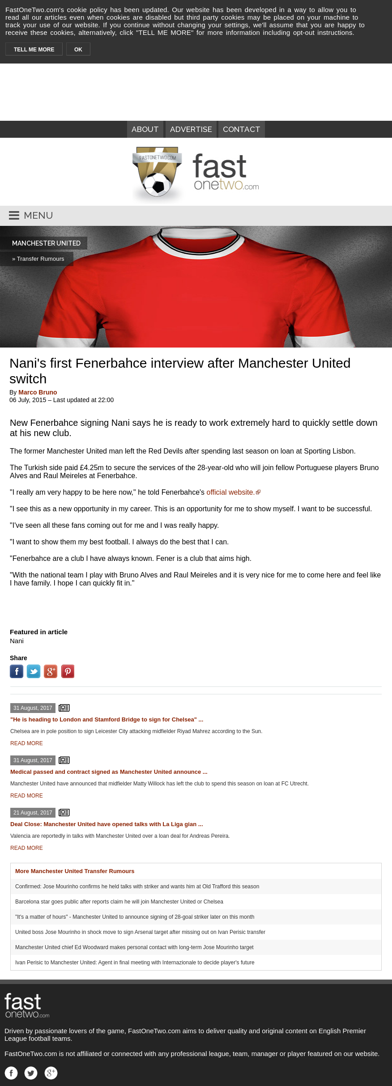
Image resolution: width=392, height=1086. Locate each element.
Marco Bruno (37, 392)
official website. (231, 492)
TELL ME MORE (34, 50)
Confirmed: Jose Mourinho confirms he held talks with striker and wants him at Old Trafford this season (137, 886)
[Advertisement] (196, 605)
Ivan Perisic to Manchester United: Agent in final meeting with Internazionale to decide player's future (135, 962)
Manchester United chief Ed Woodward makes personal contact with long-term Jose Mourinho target (134, 947)
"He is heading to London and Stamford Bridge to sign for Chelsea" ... (106, 719)
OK (78, 50)
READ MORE (26, 743)
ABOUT (145, 129)
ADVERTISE (191, 129)
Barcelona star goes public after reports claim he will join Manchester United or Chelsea (119, 902)
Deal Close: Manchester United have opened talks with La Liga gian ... (106, 824)
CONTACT (241, 129)
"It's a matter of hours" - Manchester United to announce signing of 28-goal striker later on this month (134, 917)
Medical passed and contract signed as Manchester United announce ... (109, 771)
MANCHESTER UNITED (46, 243)
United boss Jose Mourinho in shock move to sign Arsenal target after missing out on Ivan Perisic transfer (140, 932)
